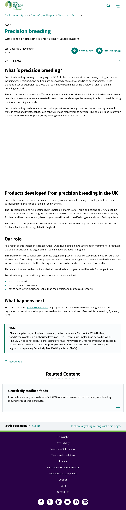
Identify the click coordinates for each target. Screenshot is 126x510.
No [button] (38, 425)
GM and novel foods (67, 15)
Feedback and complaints (63, 473)
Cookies (63, 479)
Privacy (63, 461)
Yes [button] (34, 425)
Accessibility (63, 443)
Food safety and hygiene (43, 15)
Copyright (63, 437)
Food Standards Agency (16, 15)
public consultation (37, 307)
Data (63, 485)
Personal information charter (63, 467)
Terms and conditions (63, 455)
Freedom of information (63, 449)
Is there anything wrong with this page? (96, 426)
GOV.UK (63, 492)
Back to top (15, 361)
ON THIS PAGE (63, 61)
